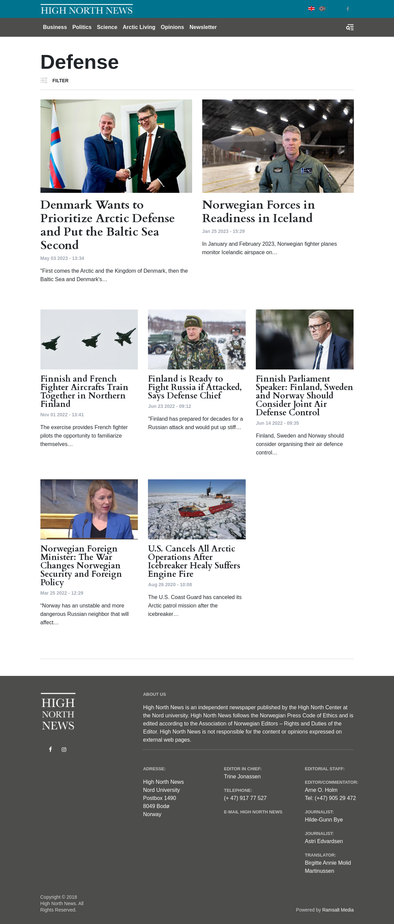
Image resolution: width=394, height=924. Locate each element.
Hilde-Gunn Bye (324, 820)
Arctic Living (139, 27)
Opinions (172, 27)
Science (107, 27)
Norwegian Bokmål (322, 8)
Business (55, 27)
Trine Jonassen (242, 776)
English (311, 8)
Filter (61, 80)
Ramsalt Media (338, 910)
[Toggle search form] (350, 27)
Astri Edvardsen (324, 841)
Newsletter (203, 27)
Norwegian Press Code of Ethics (298, 715)
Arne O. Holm (321, 790)
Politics (82, 27)
